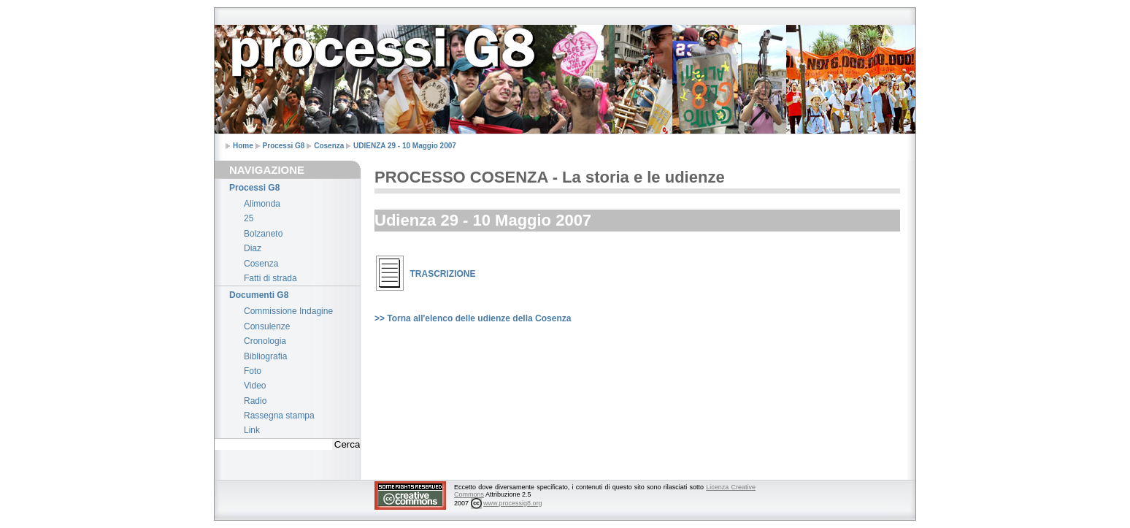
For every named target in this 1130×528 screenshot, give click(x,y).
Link (252, 430)
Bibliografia (265, 356)
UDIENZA (404, 146)
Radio (255, 401)
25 (248, 218)
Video (255, 385)
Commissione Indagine (288, 311)
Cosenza (329, 146)
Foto (252, 371)
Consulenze (267, 326)
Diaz (252, 248)
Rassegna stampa (279, 415)
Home (243, 146)
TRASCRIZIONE (443, 274)
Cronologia (265, 341)
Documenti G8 (258, 295)
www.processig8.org (512, 503)
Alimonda (262, 204)
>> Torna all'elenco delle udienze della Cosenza (472, 318)
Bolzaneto (263, 234)
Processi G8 (284, 146)
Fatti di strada (270, 278)
